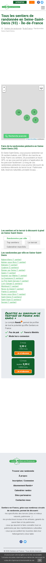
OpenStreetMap (32, 139)
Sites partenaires (23, 495)
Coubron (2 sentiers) (10, 267)
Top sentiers (13, 242)
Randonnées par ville (17, 238)
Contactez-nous (23, 500)
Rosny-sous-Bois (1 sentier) (13, 294)
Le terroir (32, 242)
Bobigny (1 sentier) (9, 265)
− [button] (4, 90)
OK (39, 560)
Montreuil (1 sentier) (10, 286)
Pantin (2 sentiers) (9, 291)
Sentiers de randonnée (12, 28)
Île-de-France (28, 28)
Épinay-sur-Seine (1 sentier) (13, 270)
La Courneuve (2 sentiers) (12, 278)
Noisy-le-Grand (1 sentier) (12, 289)
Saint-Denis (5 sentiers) (11, 297)
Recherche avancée (17, 136)
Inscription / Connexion (23, 481)
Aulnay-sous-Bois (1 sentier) (13, 262)
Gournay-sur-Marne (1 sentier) (14, 275)
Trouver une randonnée (23, 471)
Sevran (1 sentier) (8, 302)
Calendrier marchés (16, 247)
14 (19, 112)
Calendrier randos (23, 490)
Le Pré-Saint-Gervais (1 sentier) (15, 281)
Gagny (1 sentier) (8, 273)
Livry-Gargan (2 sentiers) (11, 283)
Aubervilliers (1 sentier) (11, 259)
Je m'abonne (23, 353)
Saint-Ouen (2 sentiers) (11, 299)
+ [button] (4, 87)
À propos (20, 2)
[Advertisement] (23, 59)
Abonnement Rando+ (23, 485)
